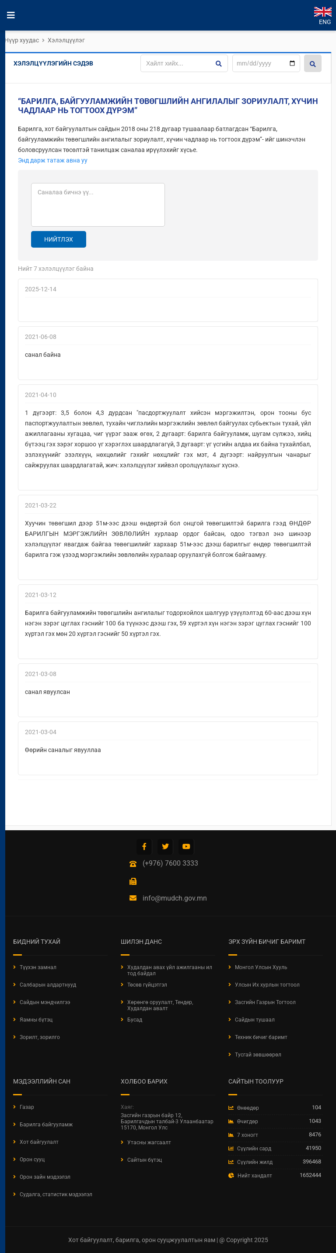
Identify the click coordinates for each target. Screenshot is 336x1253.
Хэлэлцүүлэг (66, 40)
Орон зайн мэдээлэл (45, 1177)
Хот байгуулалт (39, 1142)
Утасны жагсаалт (149, 1142)
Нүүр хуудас (21, 40)
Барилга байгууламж (46, 1125)
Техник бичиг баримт (261, 1037)
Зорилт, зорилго (40, 1037)
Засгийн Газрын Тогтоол (265, 1002)
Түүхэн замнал (38, 967)
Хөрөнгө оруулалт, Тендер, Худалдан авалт (160, 1005)
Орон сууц (32, 1159)
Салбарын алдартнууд (48, 985)
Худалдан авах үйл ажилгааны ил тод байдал (169, 970)
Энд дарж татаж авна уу (53, 160)
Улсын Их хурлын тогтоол (267, 985)
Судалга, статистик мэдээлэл (56, 1194)
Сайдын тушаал (255, 1020)
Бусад (134, 1020)
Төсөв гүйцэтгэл (147, 985)
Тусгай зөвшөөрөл (258, 1055)
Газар (27, 1107)
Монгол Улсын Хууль (261, 967)
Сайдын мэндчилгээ (45, 1002)
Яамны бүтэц (36, 1020)
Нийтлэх (58, 239)
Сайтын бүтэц (144, 1160)
